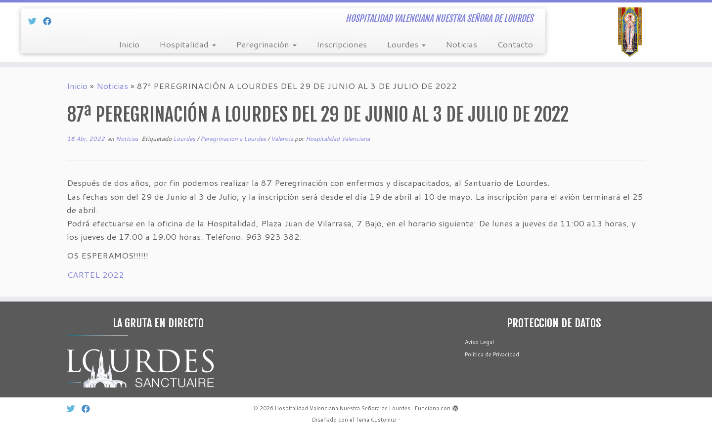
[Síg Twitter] (35, 21)
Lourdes (406, 44)
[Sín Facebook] (50, 21)
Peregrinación (266, 44)
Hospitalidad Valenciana (338, 138)
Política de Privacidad (492, 354)
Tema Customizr (376, 420)
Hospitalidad (187, 44)
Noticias (461, 44)
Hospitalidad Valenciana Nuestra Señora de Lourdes (342, 408)
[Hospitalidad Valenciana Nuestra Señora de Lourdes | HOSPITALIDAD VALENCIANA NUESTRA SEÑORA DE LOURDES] (630, 32)
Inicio (129, 44)
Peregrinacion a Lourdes (233, 138)
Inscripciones (341, 44)
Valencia (283, 138)
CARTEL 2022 (95, 274)
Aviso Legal (479, 342)
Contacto (515, 44)
